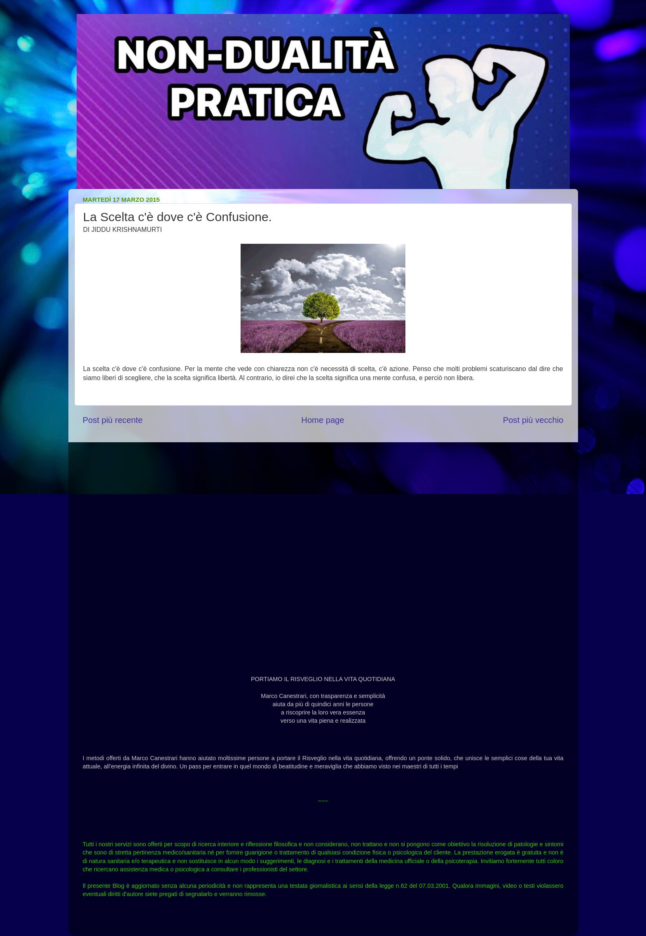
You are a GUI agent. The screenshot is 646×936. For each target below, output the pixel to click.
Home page (322, 420)
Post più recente (113, 420)
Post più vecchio (533, 420)
